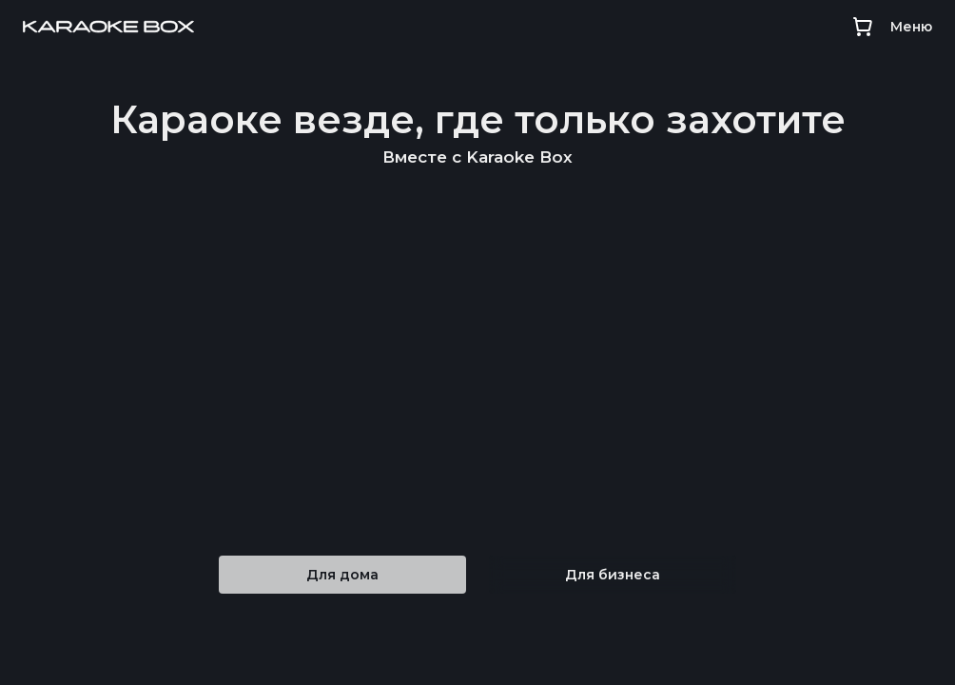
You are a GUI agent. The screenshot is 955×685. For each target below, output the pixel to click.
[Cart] (862, 26)
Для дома (342, 574)
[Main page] (108, 26)
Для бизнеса (612, 574)
